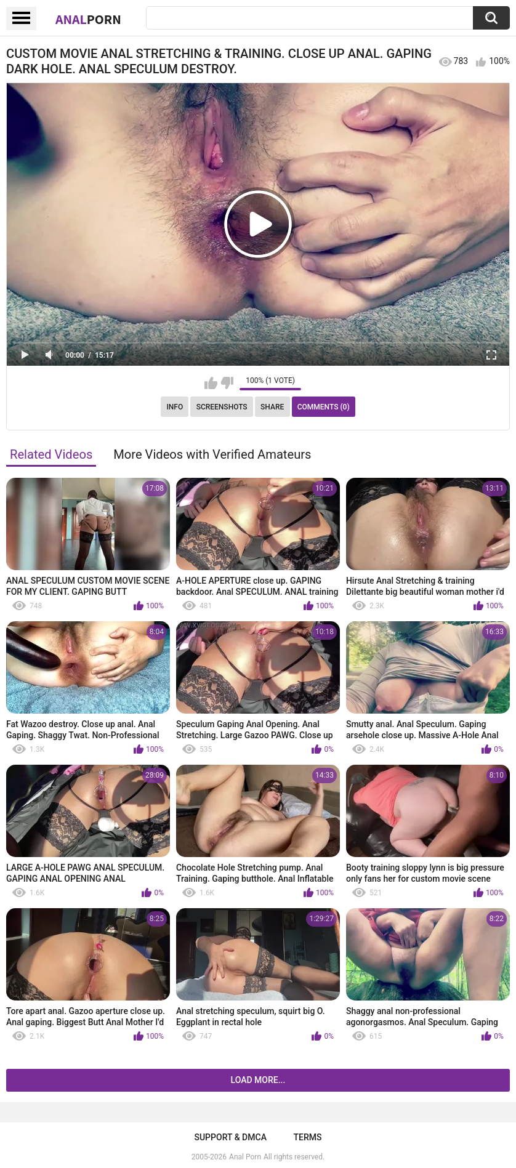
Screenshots (222, 407)
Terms (308, 1137)
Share (272, 407)
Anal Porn (245, 1157)
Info (174, 407)
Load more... (258, 1080)
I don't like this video (226, 383)
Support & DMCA (230, 1137)
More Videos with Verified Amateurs (212, 454)
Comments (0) (323, 407)
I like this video (210, 383)
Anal (88, 19)
